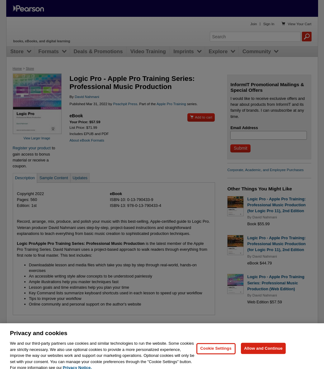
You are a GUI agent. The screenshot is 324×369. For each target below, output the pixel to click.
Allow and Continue (263, 356)
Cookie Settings (216, 356)
